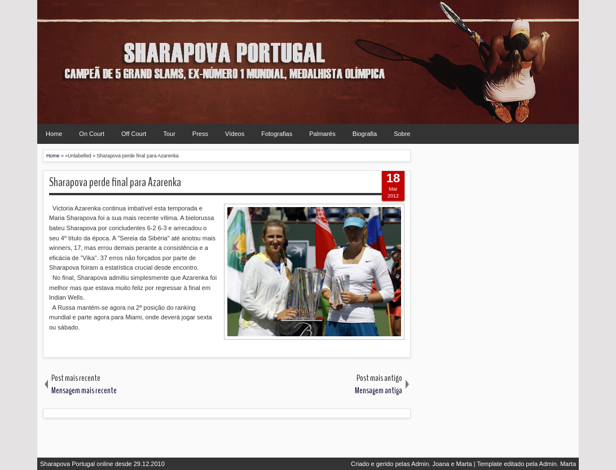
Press (200, 133)
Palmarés (322, 133)
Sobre (402, 133)
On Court (91, 133)
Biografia (365, 133)
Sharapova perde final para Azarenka (115, 182)
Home (54, 133)
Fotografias (276, 133)
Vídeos (234, 133)
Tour (169, 133)
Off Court (133, 133)
